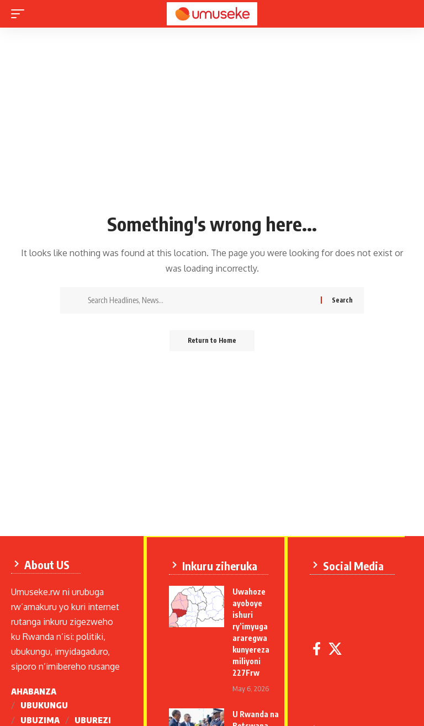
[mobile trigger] (20, 13)
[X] (337, 648)
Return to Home (212, 341)
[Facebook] (319, 648)
